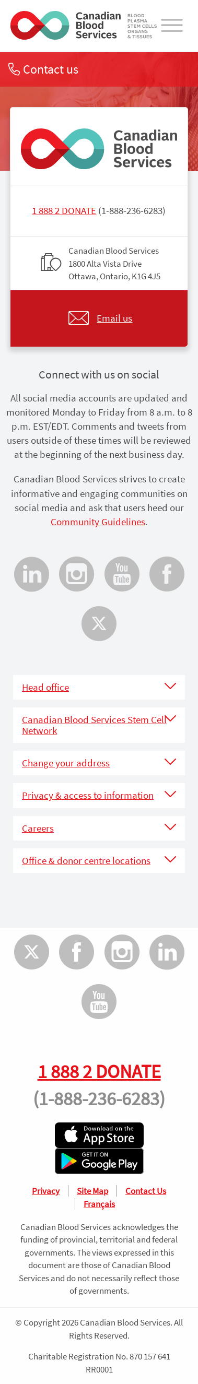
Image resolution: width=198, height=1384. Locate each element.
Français (99, 1204)
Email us (114, 318)
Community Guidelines (98, 521)
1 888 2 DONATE (64, 210)
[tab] (99, 687)
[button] (99, 687)
